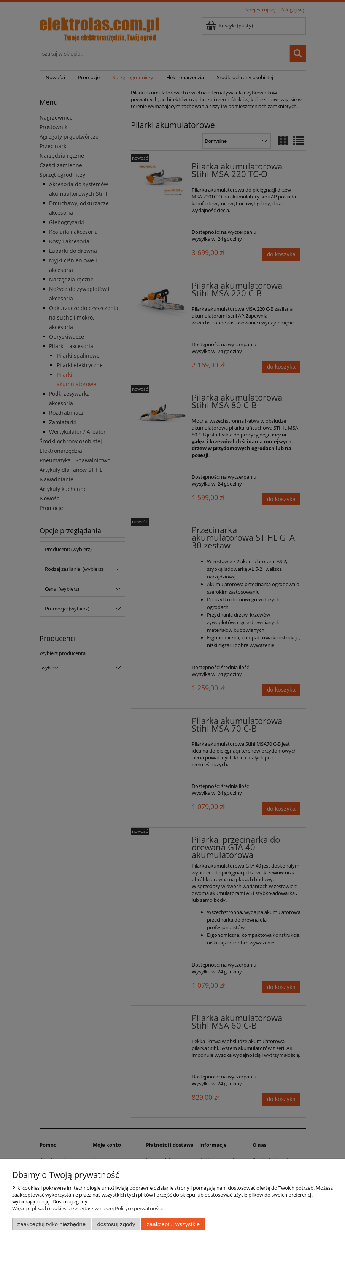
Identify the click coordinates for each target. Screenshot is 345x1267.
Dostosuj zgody (116, 1224)
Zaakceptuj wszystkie (173, 1224)
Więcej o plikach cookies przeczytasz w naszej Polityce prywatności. (87, 1208)
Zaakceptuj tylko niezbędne (51, 1224)
